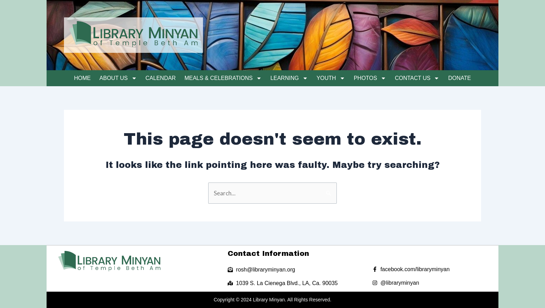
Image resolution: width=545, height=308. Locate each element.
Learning (289, 78)
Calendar (161, 78)
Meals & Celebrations (223, 78)
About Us (118, 78)
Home (82, 78)
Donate (459, 78)
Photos (370, 78)
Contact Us (417, 78)
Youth (331, 78)
